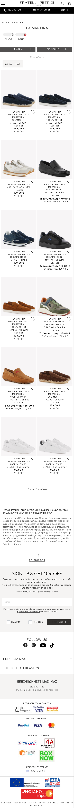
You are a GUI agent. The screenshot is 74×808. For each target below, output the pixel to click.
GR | (64, 10)
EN (69, 10)
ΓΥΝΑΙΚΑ (38, 622)
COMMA (54, 803)
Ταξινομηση (57, 50)
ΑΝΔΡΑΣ (16, 622)
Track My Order (41, 10)
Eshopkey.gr (37, 805)
